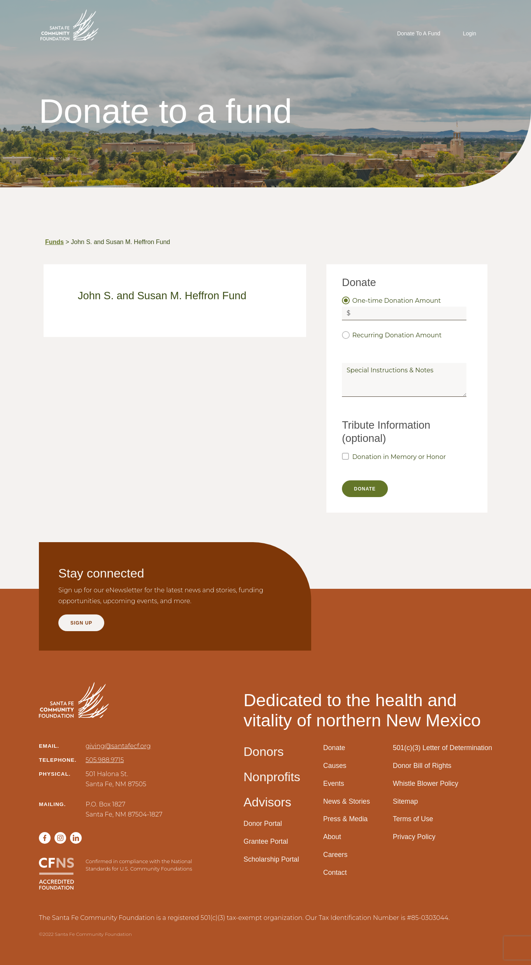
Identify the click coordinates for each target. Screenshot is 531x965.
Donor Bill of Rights (422, 766)
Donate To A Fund (418, 33)
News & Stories (346, 801)
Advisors (267, 802)
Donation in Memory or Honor (399, 457)
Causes (335, 766)
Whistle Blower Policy (425, 783)
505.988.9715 (105, 760)
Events (333, 783)
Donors (264, 752)
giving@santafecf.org (118, 746)
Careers (335, 855)
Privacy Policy (414, 837)
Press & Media (345, 819)
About (332, 837)
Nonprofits (272, 777)
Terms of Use (413, 819)
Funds (54, 242)
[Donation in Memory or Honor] (345, 456)
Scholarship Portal (271, 859)
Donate (334, 748)
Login (469, 33)
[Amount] (410, 313)
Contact (335, 872)
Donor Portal (263, 823)
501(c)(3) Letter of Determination (442, 748)
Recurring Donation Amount (397, 335)
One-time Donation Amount (396, 300)
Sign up (81, 623)
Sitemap (405, 801)
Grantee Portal (266, 841)
